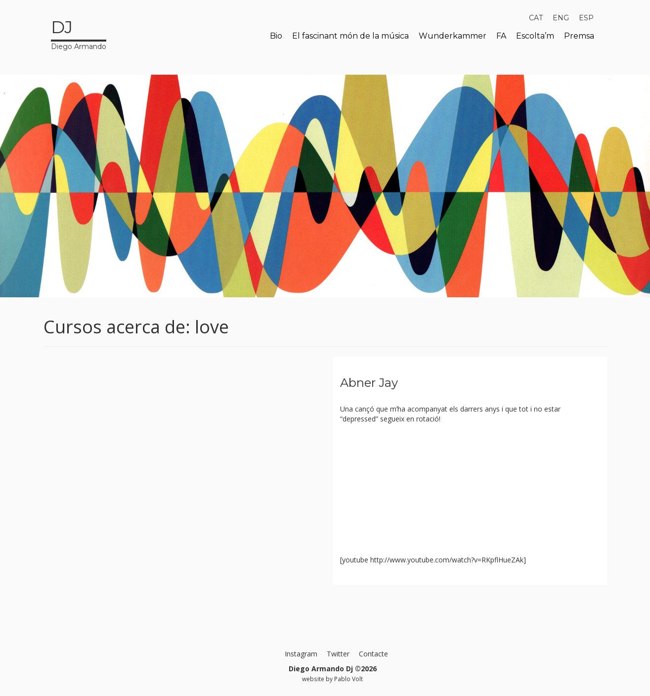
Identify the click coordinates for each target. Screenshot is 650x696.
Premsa (579, 36)
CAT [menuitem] (536, 17)
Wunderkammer (452, 36)
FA (501, 36)
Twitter (338, 653)
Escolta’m (535, 36)
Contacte (373, 653)
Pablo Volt (348, 679)
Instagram (301, 653)
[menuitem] (536, 17)
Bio (276, 36)
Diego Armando (78, 33)
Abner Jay (369, 382)
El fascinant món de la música (350, 36)
